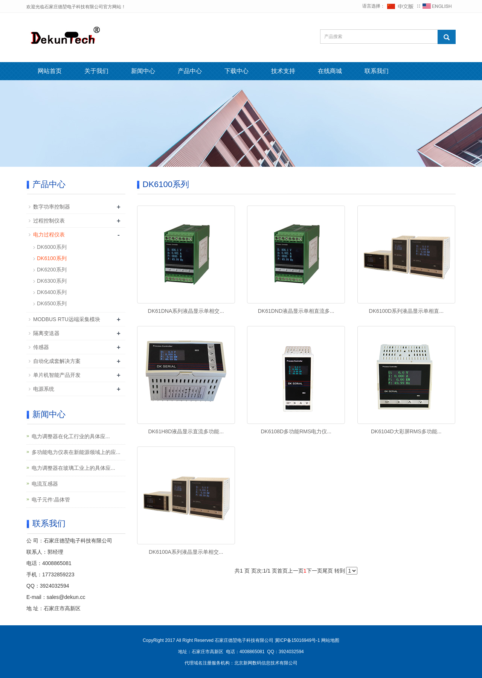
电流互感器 (45, 484)
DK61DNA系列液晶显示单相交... (186, 311)
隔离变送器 (46, 333)
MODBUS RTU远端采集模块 (66, 319)
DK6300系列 (52, 281)
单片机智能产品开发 (57, 375)
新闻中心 (143, 71)
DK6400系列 (52, 292)
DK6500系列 (52, 303)
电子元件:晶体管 (51, 500)
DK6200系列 (52, 270)
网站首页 (50, 71)
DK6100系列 (52, 258)
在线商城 (330, 71)
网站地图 (330, 640)
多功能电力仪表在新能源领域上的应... (76, 452)
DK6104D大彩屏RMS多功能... (406, 431)
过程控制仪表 (49, 221)
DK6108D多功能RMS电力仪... (296, 431)
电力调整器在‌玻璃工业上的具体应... (73, 468)
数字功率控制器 (51, 207)
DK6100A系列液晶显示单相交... (186, 552)
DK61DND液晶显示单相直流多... (296, 311)
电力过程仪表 (49, 235)
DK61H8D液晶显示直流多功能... (186, 431)
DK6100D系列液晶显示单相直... (406, 311)
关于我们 (96, 71)
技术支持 (283, 71)
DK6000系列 (52, 247)
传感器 (41, 347)
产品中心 (190, 71)
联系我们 (377, 71)
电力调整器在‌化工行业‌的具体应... (71, 436)
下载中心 (236, 71)
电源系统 (43, 389)
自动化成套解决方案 (57, 361)
